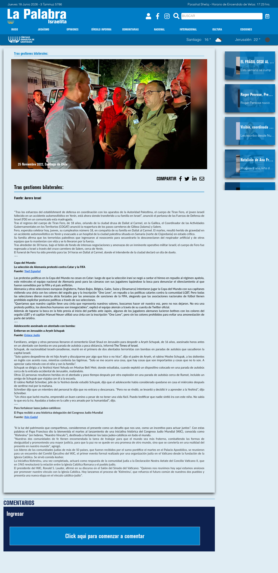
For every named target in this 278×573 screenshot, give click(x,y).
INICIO (14, 29)
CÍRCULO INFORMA (101, 29)
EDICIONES (246, 29)
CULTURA (217, 29)
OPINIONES (72, 29)
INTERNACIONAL (188, 29)
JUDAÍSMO (43, 29)
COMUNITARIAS (130, 29)
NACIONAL (159, 29)
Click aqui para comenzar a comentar (104, 536)
